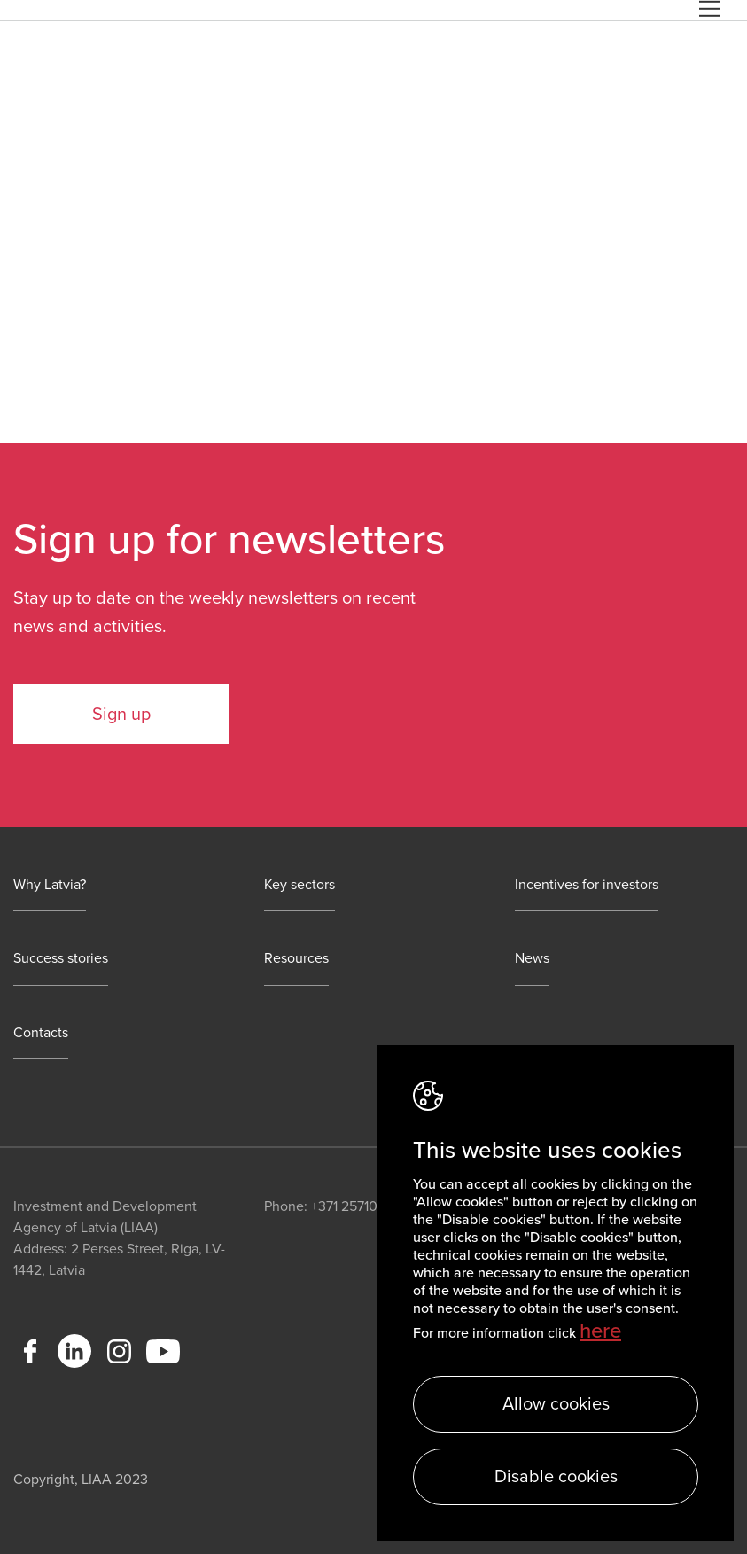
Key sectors (299, 885)
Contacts (40, 1033)
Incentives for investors (586, 885)
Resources (296, 958)
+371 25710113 (352, 1206)
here (600, 1331)
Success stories (60, 958)
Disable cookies (556, 1477)
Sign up (121, 714)
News (532, 958)
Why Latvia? (49, 885)
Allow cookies (556, 1404)
